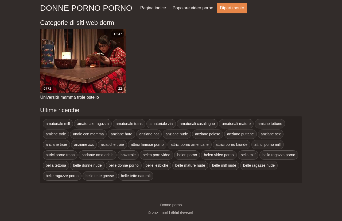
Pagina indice (153, 8)
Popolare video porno (193, 8)
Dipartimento (232, 8)
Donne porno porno (86, 7)
